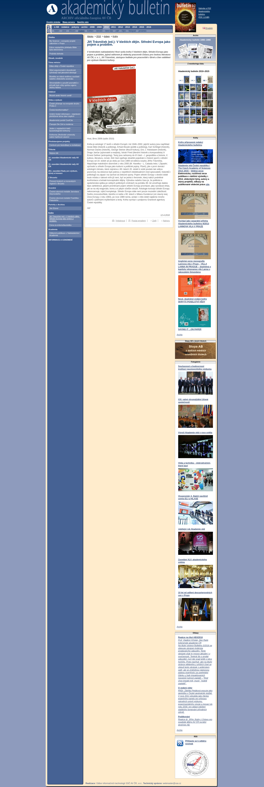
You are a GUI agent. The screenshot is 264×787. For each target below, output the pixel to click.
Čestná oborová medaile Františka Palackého (64, 199)
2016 (148, 27)
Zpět (154, 221)
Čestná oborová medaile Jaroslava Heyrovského (64, 193)
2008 (92, 27)
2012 (120, 27)
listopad (132, 31)
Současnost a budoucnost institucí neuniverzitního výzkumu (195, 367)
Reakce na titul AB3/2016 (190, 637)
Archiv (180, 335)
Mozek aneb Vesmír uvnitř (61, 95)
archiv (84, 27)
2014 (134, 27)
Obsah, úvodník (55, 58)
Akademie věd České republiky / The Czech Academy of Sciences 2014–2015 (194, 168)
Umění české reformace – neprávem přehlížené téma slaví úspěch (65, 115)
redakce (65, 27)
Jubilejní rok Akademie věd (191, 529)
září (117, 31)
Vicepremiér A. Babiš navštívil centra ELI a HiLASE (193, 497)
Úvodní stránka (53, 22)
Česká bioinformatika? (59, 110)
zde (207, 184)
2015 (141, 27)
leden (56, 31)
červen (99, 31)
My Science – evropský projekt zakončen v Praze (62, 42)
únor (64, 31)
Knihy (51, 213)
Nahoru (166, 221)
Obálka (51, 37)
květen (90, 31)
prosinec (142, 31)
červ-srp (109, 31)
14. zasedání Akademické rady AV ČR (63, 159)
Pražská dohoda (56, 54)
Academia (52, 229)
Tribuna (51, 149)
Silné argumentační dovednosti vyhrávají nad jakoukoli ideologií (63, 71)
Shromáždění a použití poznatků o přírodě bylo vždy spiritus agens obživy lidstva (64, 85)
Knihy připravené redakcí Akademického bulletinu (190, 143)
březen (72, 31)
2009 (99, 27)
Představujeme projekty (59, 141)
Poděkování (184, 717)
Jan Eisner (54, 208)
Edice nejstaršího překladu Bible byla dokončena (63, 48)
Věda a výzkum (55, 100)
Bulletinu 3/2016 (195, 662)
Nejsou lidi (54, 153)
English (208, 28)
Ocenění (52, 188)
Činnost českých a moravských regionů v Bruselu (63, 182)
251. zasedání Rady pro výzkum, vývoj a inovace (63, 172)
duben (81, 31)
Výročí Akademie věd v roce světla (195, 432)
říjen (124, 31)
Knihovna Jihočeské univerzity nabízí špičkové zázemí (62, 136)
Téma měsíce (54, 62)
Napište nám (83, 22)
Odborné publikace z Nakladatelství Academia (65, 234)
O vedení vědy (185, 688)
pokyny (75, 27)
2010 (106, 27)
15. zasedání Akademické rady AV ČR (63, 165)
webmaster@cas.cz (172, 783)
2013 (127, 27)
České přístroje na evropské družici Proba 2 (64, 105)
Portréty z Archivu (56, 205)
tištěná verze (197, 171)
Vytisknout (120, 221)
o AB (56, 27)
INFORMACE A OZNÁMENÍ (60, 240)
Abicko (90, 36)
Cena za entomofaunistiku (61, 225)
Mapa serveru (69, 22)
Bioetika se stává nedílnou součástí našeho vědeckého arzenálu (64, 77)
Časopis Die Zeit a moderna (61, 124)
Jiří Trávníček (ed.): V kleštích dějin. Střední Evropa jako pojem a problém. (65, 218)
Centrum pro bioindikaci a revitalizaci (65, 145)
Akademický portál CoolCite (61, 120)
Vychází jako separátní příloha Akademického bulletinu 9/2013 (193, 222)
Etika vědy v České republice (62, 66)
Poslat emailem (138, 221)
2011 (113, 27)
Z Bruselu (52, 177)
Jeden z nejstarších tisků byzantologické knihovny (60, 129)
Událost (51, 92)
